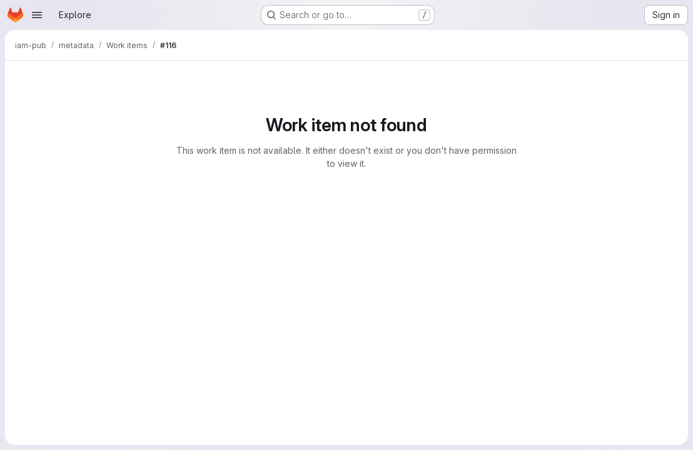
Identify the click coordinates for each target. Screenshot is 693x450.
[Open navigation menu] (37, 15)
